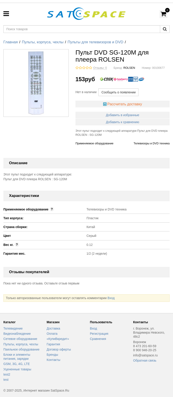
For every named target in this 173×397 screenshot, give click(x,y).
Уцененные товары (17, 369)
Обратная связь (144, 360)
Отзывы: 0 (100, 67)
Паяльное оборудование (21, 349)
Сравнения (98, 339)
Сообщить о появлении (118, 92)
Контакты (53, 360)
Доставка (53, 328)
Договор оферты (59, 349)
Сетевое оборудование (20, 339)
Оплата (52, 333)
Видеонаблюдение (17, 333)
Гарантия (53, 344)
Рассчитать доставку (124, 104)
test (6, 379)
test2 (6, 374)
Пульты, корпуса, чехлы (43, 42)
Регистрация (99, 333)
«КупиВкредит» (58, 339)
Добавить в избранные (122, 115)
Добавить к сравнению (122, 122)
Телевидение (13, 328)
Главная (10, 42)
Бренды (52, 354)
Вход (111, 298)
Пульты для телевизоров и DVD (95, 42)
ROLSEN (129, 67)
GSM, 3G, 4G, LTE (16, 364)
